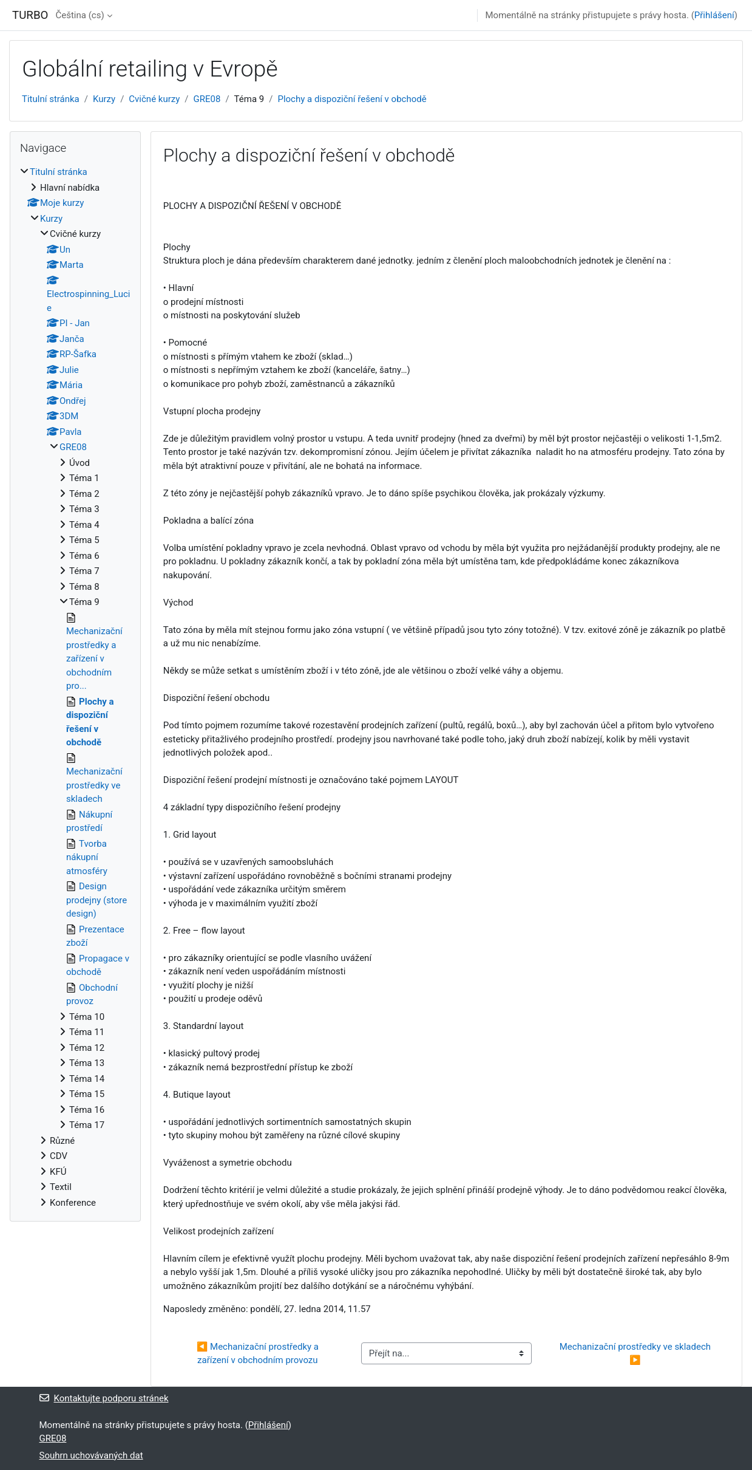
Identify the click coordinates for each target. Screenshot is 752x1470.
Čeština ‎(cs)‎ (79, 15)
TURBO (30, 15)
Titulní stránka (51, 99)
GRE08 (207, 99)
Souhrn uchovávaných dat (91, 1455)
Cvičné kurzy (154, 99)
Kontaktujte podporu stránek (104, 1398)
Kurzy (104, 99)
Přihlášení (714, 15)
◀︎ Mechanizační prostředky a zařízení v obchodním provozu (259, 1353)
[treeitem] (75, 687)
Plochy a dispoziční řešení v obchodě (351, 99)
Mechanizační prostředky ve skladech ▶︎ (636, 1353)
